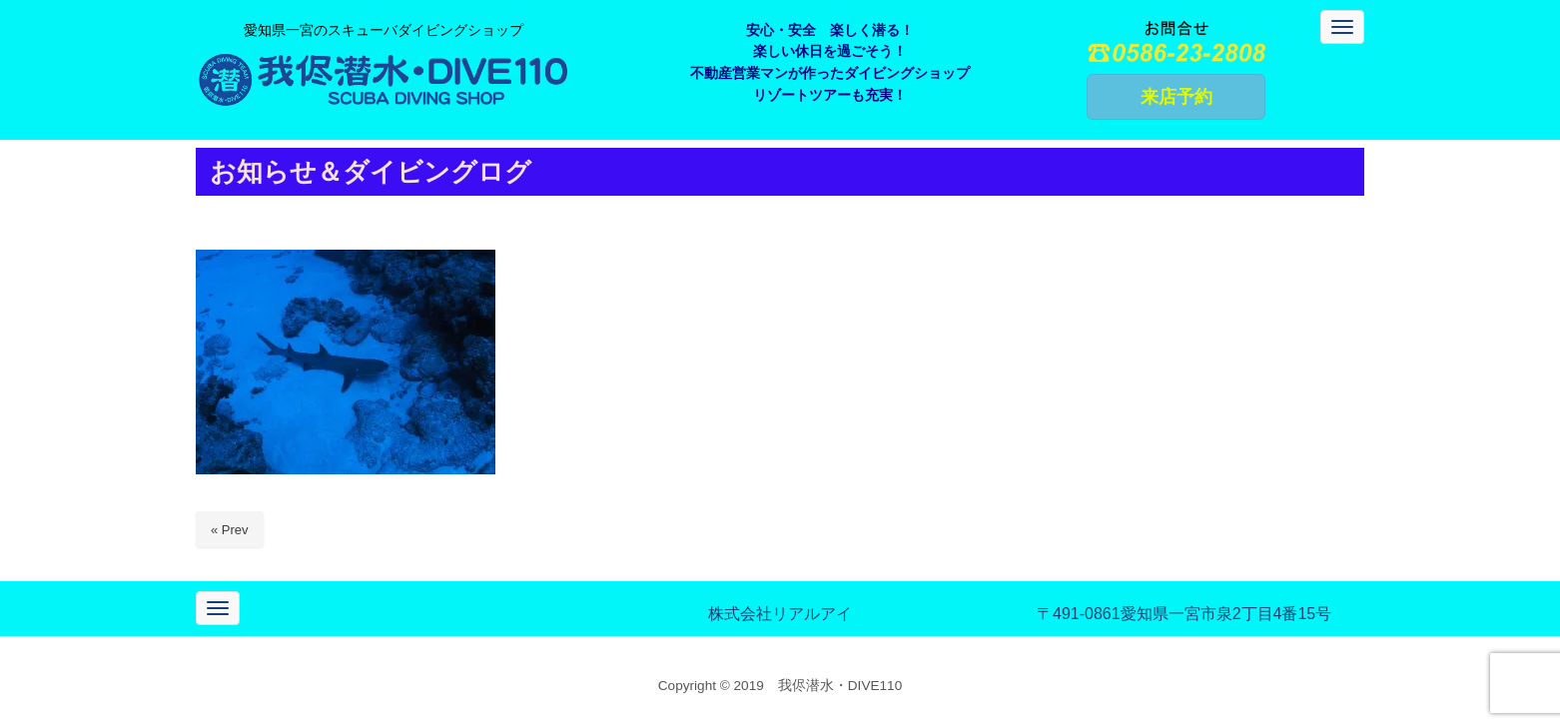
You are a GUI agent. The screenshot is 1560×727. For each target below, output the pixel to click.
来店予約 (1176, 97)
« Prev (230, 529)
